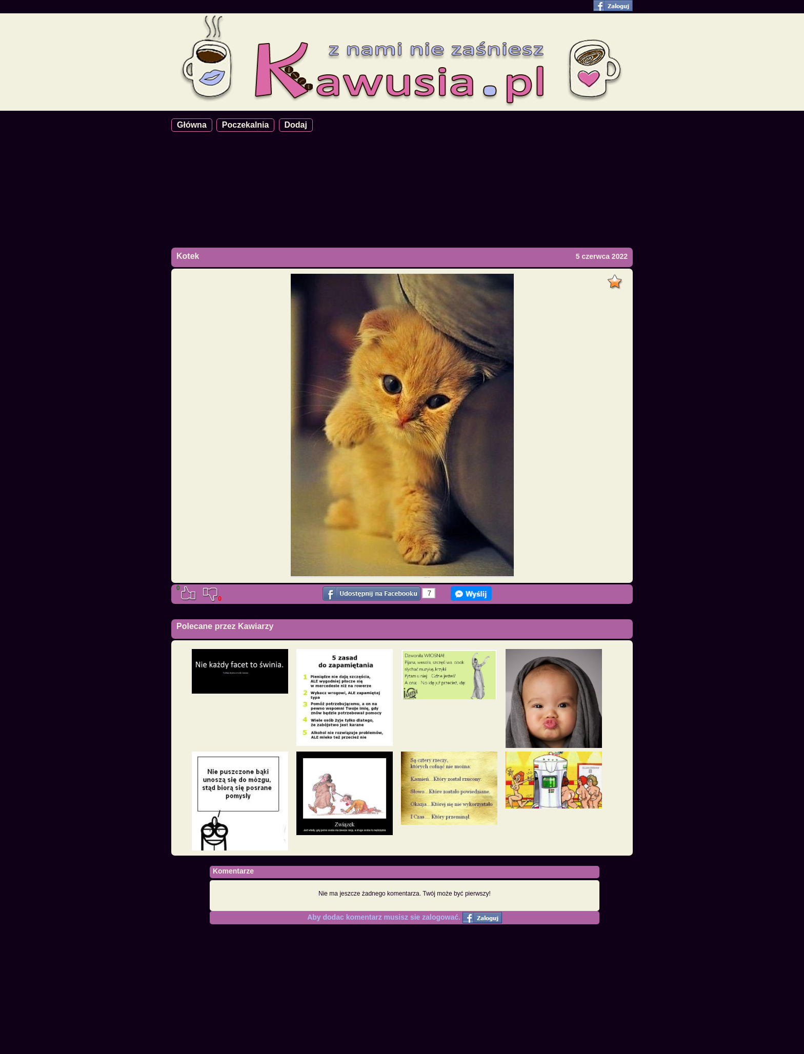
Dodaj (296, 124)
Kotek (187, 256)
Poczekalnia (245, 124)
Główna (192, 124)
